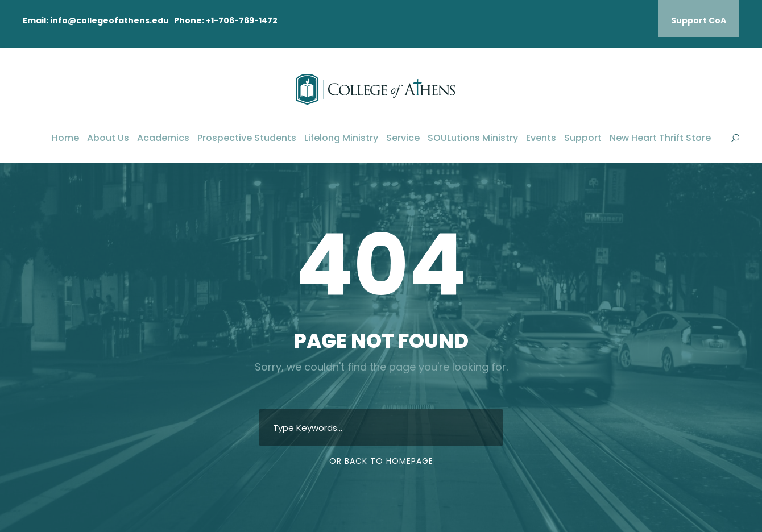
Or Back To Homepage (381, 461)
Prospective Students (246, 137)
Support (583, 137)
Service (403, 137)
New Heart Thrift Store (660, 137)
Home (65, 137)
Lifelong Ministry (341, 137)
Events (541, 137)
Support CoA (698, 20)
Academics (163, 137)
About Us (108, 137)
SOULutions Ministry (473, 137)
